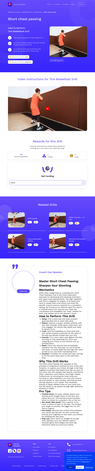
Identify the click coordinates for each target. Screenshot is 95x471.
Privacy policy (16, 466)
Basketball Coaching (14, 12)
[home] (16, 4)
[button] (49, 4)
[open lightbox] (47, 108)
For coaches (56, 4)
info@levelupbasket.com (79, 450)
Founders (35, 453)
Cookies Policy (42, 466)
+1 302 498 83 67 (77, 444)
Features (35, 450)
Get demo (81, 4)
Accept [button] (80, 467)
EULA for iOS (54, 466)
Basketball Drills (27, 12)
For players (65, 4)
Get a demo (36, 447)
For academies (52, 450)
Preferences (89, 467)
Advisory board (37, 456)
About (72, 4)
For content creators (54, 453)
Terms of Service (29, 466)
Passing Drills (38, 12)
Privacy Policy (85, 461)
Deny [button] (70, 467)
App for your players (54, 456)
